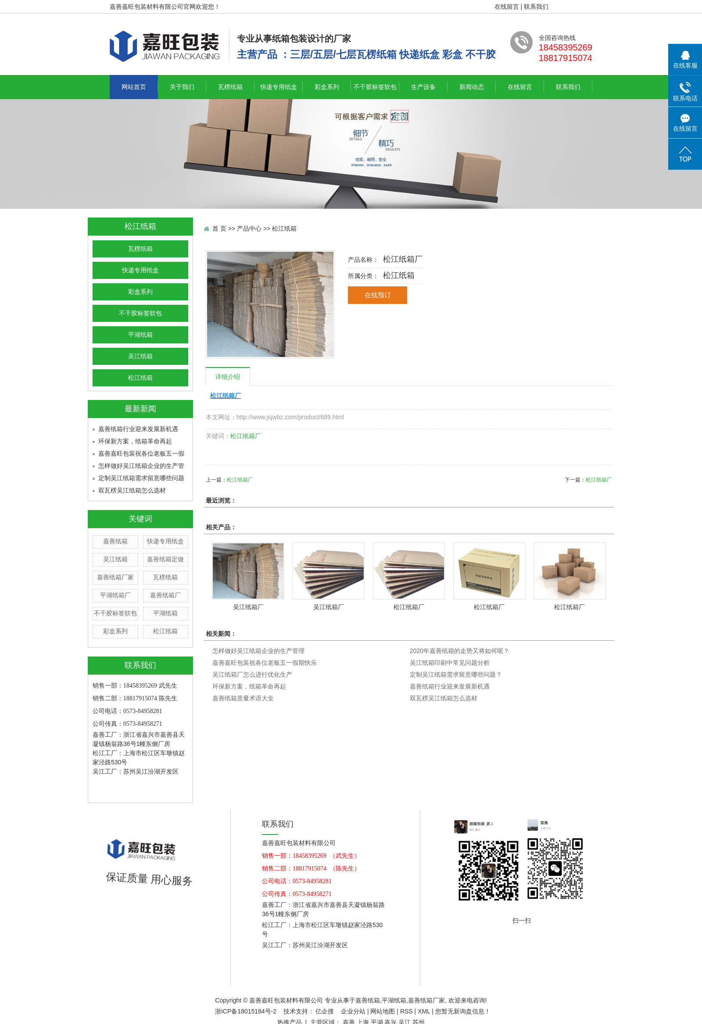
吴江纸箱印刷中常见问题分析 (450, 662)
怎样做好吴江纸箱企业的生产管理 (258, 650)
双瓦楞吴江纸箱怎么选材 (132, 490)
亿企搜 (325, 1011)
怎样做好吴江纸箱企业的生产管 (141, 465)
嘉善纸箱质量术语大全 (243, 698)
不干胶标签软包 (375, 86)
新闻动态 (471, 86)
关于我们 (182, 86)
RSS (406, 1011)
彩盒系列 (327, 86)
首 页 (219, 228)
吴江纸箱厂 (248, 606)
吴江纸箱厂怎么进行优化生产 (252, 674)
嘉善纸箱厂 (165, 595)
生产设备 (423, 86)
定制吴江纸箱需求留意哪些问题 (141, 478)
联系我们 (536, 6)
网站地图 (382, 1011)
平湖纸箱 (140, 335)
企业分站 (353, 1011)
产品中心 (249, 228)
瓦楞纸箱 (230, 86)
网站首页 (134, 86)
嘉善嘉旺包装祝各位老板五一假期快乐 (264, 662)
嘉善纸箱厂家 (115, 577)
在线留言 (506, 6)
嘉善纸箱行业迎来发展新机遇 (138, 428)
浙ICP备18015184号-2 (245, 1011)
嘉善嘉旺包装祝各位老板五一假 (141, 453)
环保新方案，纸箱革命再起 (135, 441)
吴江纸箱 (140, 356)
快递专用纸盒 (278, 86)
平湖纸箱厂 (115, 595)
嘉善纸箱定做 (165, 559)
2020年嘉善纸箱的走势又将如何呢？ (459, 650)
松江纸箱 (140, 378)
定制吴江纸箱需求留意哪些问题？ (456, 674)
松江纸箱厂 (245, 435)
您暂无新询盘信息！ (463, 1011)
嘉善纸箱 (115, 541)
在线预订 (378, 295)
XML (424, 1011)
